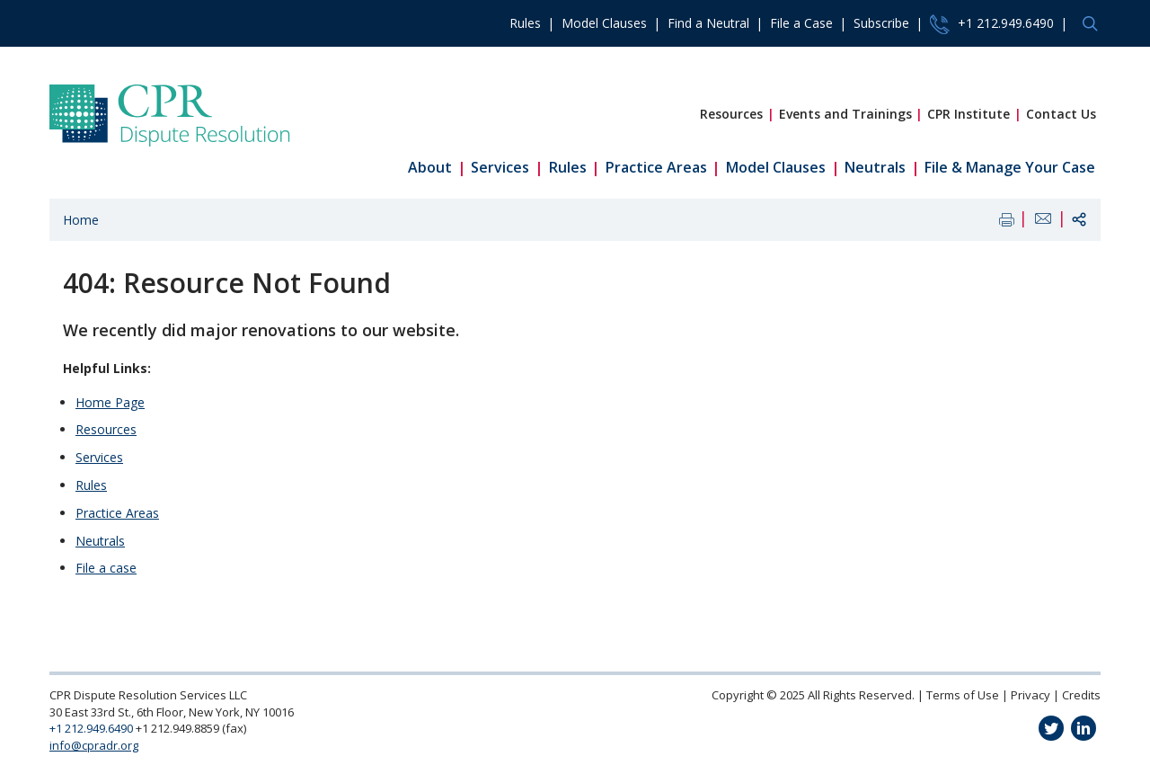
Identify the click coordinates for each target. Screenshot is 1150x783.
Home (81, 219)
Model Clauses (604, 22)
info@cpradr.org (93, 745)
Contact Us (1061, 113)
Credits (1081, 695)
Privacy (1030, 695)
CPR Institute (968, 113)
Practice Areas (656, 167)
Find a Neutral (708, 22)
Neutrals (875, 167)
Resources (731, 113)
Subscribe (881, 22)
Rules (525, 22)
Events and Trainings (845, 113)
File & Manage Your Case (1009, 167)
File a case (106, 567)
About (430, 167)
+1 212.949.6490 (992, 24)
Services (500, 167)
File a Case (801, 22)
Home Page (110, 402)
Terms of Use (962, 695)
